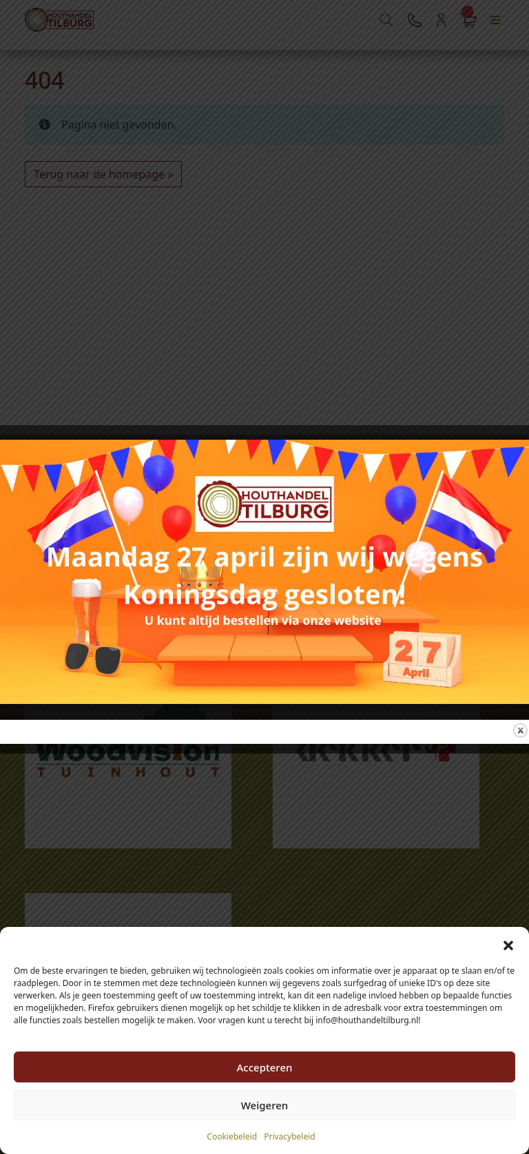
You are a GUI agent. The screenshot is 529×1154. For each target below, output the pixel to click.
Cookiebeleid (232, 1136)
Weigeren (264, 1105)
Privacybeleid (289, 1136)
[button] (508, 944)
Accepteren (265, 1067)
